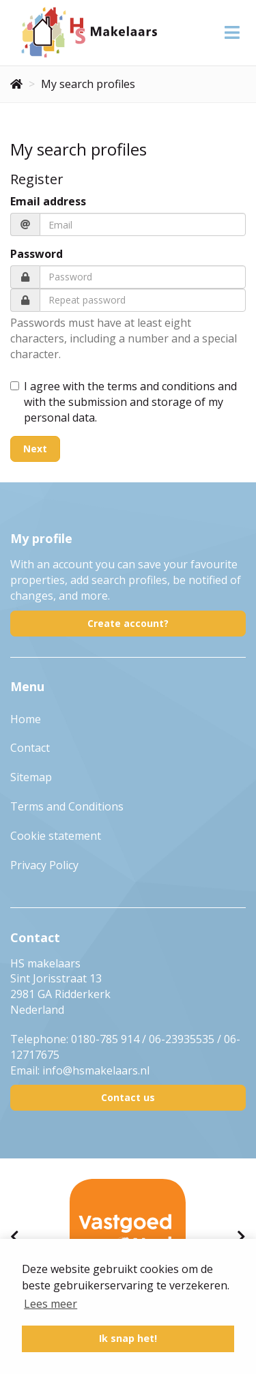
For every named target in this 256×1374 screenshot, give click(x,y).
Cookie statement (55, 835)
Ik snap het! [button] (128, 1338)
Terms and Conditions (67, 806)
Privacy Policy (44, 865)
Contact (30, 747)
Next (35, 448)
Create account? (128, 623)
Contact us (128, 1097)
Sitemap (31, 777)
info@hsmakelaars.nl (96, 1070)
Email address (48, 201)
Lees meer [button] (50, 1303)
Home (25, 719)
